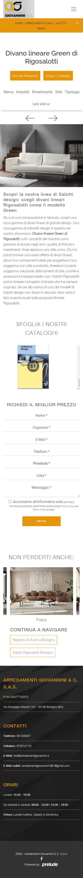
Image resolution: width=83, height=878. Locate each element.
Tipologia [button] (72, 92)
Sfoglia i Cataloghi (58, 76)
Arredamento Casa (39, 23)
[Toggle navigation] (74, 9)
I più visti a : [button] (41, 104)
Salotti (61, 23)
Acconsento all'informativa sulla (44, 502)
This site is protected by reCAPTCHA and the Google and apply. (43, 508)
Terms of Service (41, 509)
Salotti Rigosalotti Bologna (33, 652)
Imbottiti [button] (22, 92)
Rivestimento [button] (42, 92)
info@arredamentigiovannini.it (31, 755)
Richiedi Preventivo (25, 76)
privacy (69, 502)
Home (19, 23)
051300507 (24, 736)
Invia (41, 521)
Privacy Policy (67, 506)
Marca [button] (9, 92)
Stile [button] (58, 92)
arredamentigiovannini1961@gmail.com (46, 765)
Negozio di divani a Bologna (33, 640)
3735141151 (24, 746)
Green (41, 28)
